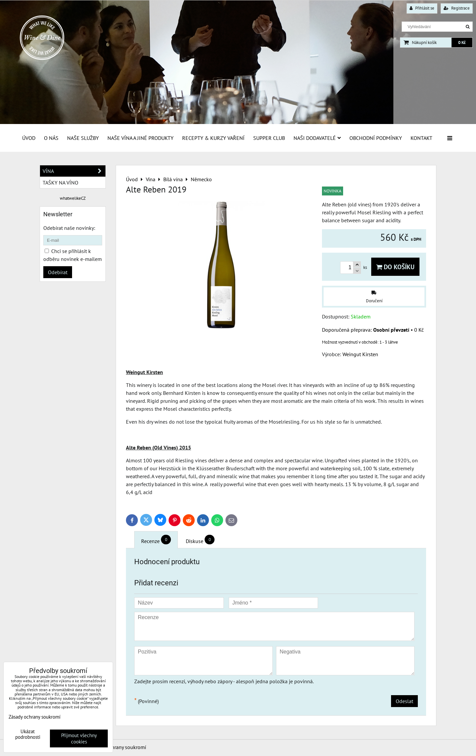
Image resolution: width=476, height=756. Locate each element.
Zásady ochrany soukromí (117, 747)
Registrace (457, 8)
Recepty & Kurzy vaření (213, 138)
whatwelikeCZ (73, 198)
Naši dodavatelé (317, 138)
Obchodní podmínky (375, 138)
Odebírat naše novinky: (69, 228)
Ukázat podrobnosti (27, 734)
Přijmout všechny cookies (79, 738)
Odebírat (57, 272)
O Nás (51, 138)
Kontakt (421, 138)
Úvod (28, 138)
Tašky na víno (60, 182)
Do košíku (395, 267)
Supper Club (269, 138)
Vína (74, 171)
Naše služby (83, 138)
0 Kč (462, 42)
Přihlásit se (422, 8)
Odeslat (404, 701)
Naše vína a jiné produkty (140, 138)
